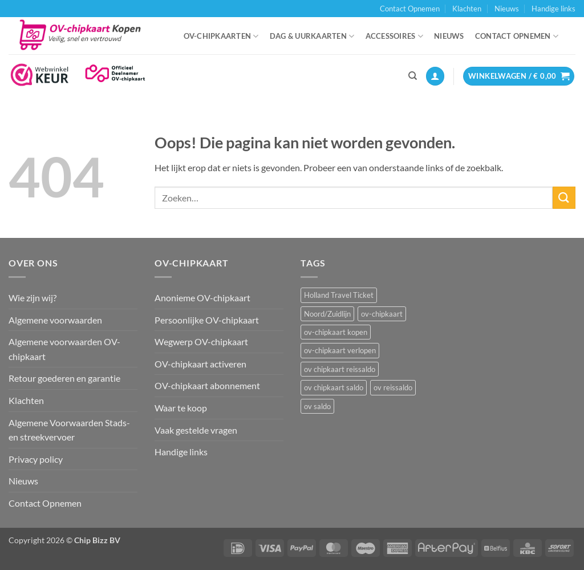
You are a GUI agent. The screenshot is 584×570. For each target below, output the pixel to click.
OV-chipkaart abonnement (207, 385)
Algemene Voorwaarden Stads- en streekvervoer (69, 430)
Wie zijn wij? (32, 297)
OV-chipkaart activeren (200, 363)
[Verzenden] (564, 198)
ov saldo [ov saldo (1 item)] (317, 406)
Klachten (466, 8)
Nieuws (506, 8)
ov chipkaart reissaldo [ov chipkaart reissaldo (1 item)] (339, 369)
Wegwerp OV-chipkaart (201, 341)
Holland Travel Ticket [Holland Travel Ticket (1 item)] (339, 295)
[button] (435, 76)
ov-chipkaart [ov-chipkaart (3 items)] (382, 313)
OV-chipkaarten (221, 36)
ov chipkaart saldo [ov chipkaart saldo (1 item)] (333, 387)
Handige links (553, 8)
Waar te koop (181, 407)
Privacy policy (36, 459)
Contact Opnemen (410, 8)
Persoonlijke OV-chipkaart (207, 319)
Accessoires (394, 36)
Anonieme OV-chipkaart (202, 297)
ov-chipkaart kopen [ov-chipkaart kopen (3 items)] (335, 332)
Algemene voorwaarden (55, 319)
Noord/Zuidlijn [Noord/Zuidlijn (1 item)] (327, 313)
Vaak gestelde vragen (196, 430)
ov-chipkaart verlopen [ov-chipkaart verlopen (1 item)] (340, 350)
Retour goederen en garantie (64, 378)
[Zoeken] (412, 76)
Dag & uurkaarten (312, 36)
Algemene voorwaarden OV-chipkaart (64, 349)
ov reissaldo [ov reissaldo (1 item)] (393, 387)
